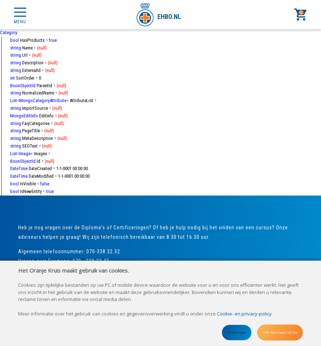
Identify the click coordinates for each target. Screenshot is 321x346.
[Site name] (160, 14)
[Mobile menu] (19, 14)
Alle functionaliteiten (280, 332)
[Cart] (301, 14)
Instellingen (236, 332)
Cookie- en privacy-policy (244, 313)
